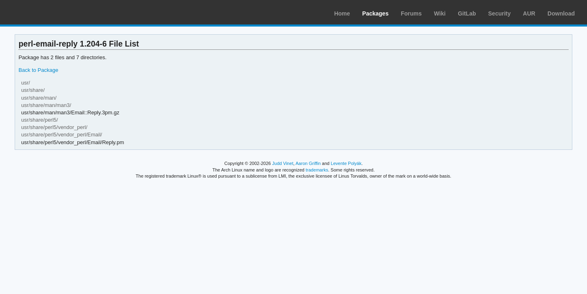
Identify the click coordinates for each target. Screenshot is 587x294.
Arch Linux (45, 12)
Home (342, 13)
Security (499, 13)
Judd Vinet (283, 163)
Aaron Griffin (308, 163)
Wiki (440, 13)
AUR (529, 13)
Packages (375, 13)
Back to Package (38, 70)
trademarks (317, 169)
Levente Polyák (346, 163)
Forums (411, 13)
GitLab (467, 13)
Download (561, 13)
